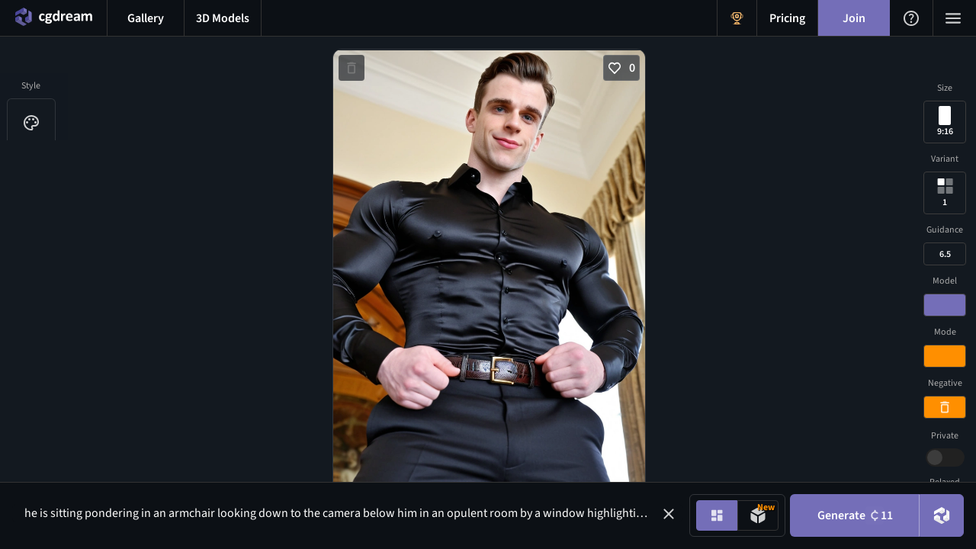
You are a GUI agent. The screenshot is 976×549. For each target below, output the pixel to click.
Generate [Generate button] (855, 515)
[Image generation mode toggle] (716, 515)
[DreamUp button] (942, 515)
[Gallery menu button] (146, 18)
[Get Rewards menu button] (737, 18)
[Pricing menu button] (787, 18)
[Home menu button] (53, 18)
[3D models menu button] (223, 18)
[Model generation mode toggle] (758, 515)
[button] (669, 514)
